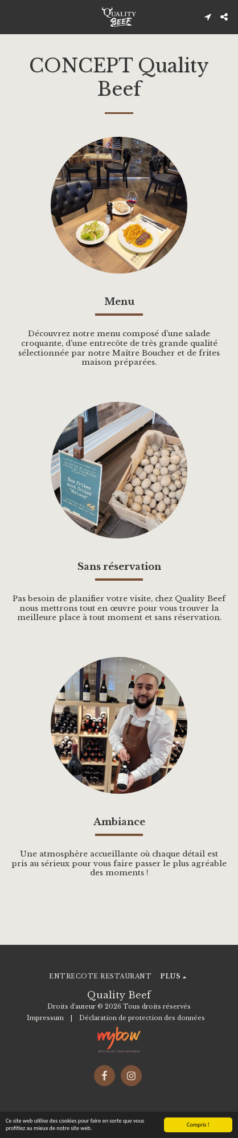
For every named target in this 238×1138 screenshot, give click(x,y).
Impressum (45, 1018)
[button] (12, 16)
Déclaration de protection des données (142, 1018)
